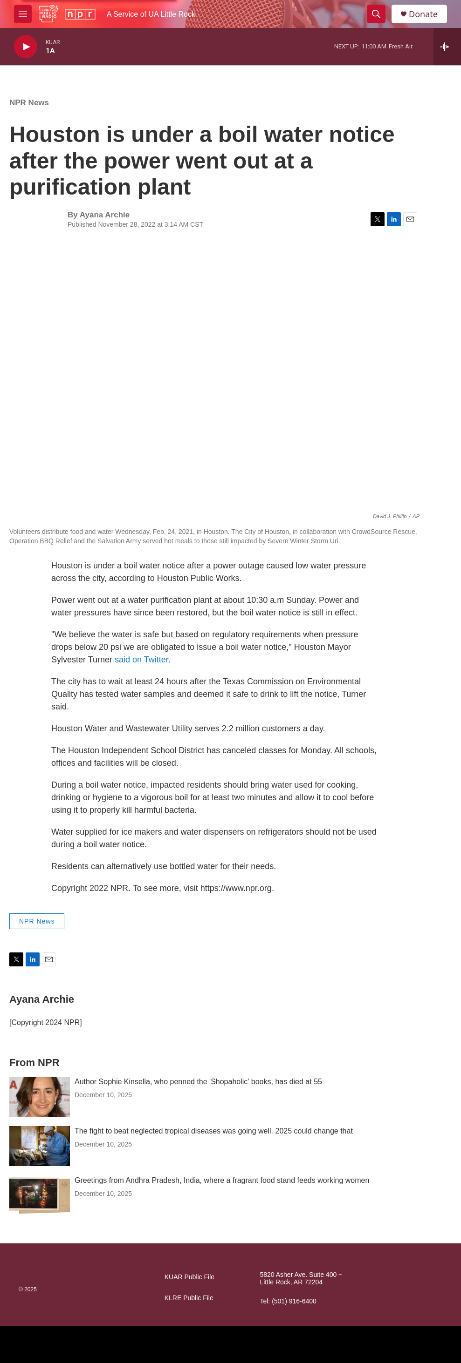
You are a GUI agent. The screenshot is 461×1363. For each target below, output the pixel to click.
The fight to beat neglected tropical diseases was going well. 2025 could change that (214, 1131)
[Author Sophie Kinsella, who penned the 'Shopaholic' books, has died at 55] (39, 1097)
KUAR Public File (189, 1277)
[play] (25, 46)
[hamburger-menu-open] (23, 14)
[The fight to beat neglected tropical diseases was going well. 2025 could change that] (39, 1146)
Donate (423, 14)
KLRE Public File (189, 1298)
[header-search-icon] (376, 14)
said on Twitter (141, 659)
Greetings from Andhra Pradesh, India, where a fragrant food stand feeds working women (222, 1180)
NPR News (29, 102)
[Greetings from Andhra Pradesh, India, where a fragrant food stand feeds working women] (39, 1195)
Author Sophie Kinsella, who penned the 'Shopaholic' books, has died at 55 (198, 1082)
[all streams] (447, 46)
